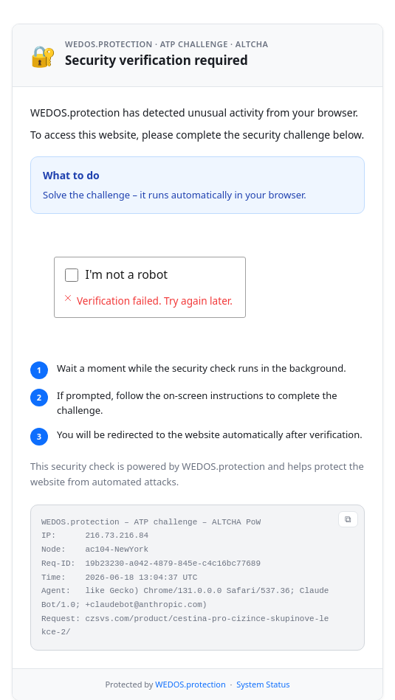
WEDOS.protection (190, 659)
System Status (262, 659)
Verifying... (115, 274)
